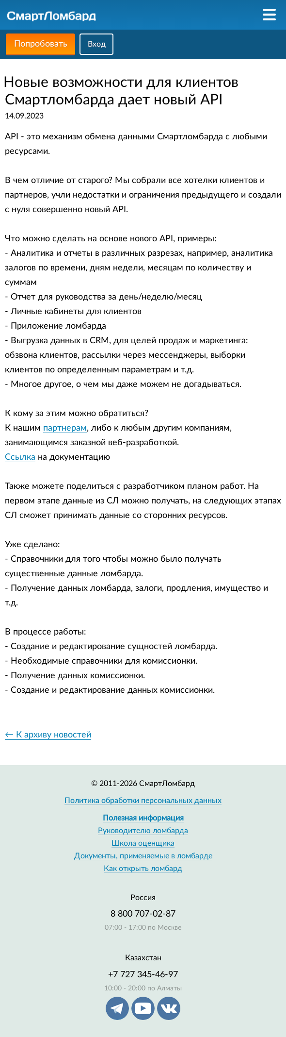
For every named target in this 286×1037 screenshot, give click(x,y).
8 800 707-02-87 (143, 914)
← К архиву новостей (48, 735)
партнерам (65, 428)
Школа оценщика (143, 843)
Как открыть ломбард (143, 868)
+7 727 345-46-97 (143, 974)
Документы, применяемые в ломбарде (143, 856)
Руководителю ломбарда (143, 831)
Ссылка (20, 457)
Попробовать (40, 44)
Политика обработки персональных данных (143, 800)
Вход (97, 44)
